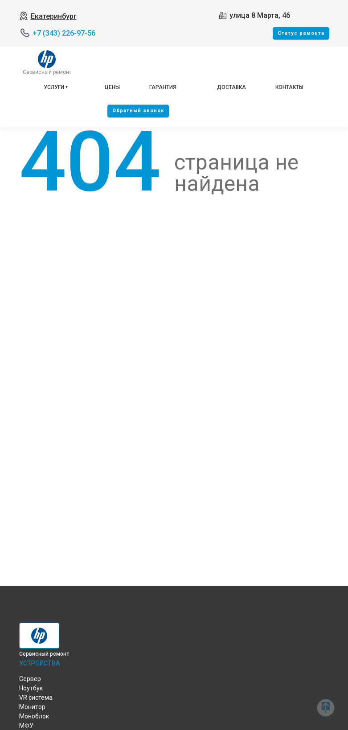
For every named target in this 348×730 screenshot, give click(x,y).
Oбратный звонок (138, 111)
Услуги (54, 87)
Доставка (231, 87)
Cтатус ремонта (301, 33)
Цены (112, 87)
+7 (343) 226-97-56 (64, 33)
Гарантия (162, 87)
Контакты (289, 87)
